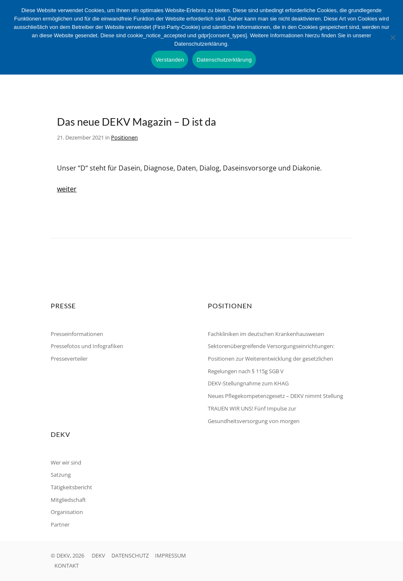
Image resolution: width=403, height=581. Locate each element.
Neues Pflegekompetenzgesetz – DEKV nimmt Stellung (275, 396)
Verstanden (169, 60)
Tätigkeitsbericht (71, 487)
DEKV (98, 555)
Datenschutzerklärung (223, 60)
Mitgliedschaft (68, 500)
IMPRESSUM (170, 555)
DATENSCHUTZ (130, 555)
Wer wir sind (66, 462)
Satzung (61, 474)
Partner (60, 524)
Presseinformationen (77, 334)
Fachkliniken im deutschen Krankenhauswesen (266, 334)
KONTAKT (66, 565)
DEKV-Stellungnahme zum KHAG (248, 383)
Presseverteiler (69, 358)
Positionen (124, 137)
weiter (67, 189)
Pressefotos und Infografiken (87, 346)
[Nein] (392, 37)
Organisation (67, 512)
